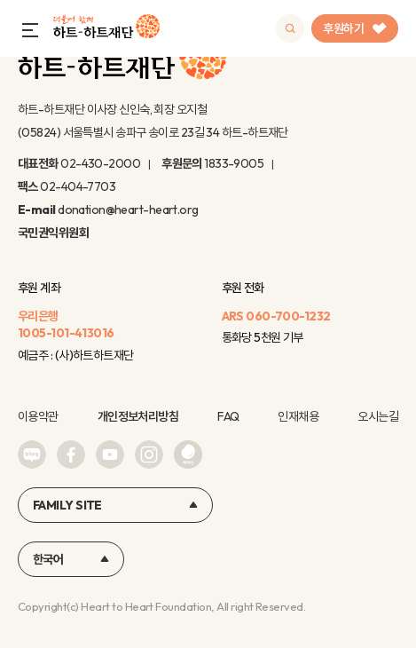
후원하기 (355, 28)
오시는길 (377, 416)
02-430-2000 (100, 163)
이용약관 (38, 416)
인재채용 (298, 416)
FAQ (228, 416)
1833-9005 (233, 163)
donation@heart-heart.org (128, 209)
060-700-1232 (288, 316)
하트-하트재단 (106, 28)
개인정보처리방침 (138, 416)
